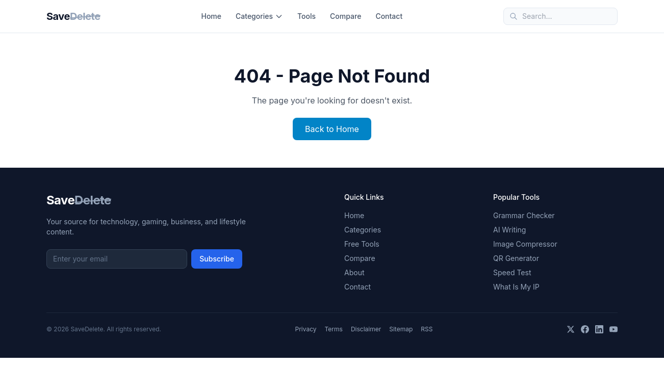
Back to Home (332, 129)
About (354, 272)
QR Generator (516, 258)
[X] (571, 329)
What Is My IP (516, 286)
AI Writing (509, 229)
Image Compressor (525, 244)
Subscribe (216, 258)
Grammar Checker (524, 215)
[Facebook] (585, 329)
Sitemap (401, 329)
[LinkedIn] (599, 329)
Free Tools (361, 244)
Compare (345, 16)
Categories (259, 16)
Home (211, 16)
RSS (426, 329)
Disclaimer (366, 329)
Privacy (306, 329)
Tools (306, 16)
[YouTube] (613, 329)
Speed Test (512, 272)
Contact (388, 16)
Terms (334, 329)
